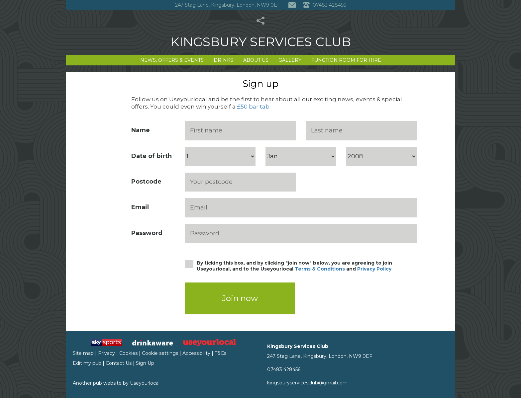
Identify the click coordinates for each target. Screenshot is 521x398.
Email (140, 207)
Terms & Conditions (320, 269)
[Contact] (292, 5)
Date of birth (151, 156)
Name (140, 130)
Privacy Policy (374, 269)
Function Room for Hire (346, 60)
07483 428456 (283, 369)
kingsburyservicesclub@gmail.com (307, 383)
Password (146, 233)
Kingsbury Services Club (260, 41)
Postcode (146, 181)
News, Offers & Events (172, 60)
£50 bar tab (253, 106)
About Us (255, 60)
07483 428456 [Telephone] (324, 5)
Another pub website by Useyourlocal (116, 383)
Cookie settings (160, 353)
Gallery (289, 60)
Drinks (223, 60)
